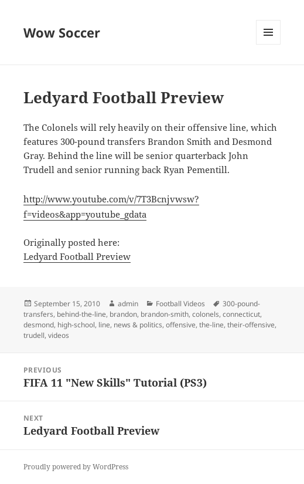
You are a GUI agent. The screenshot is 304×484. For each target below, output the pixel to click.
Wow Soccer (61, 32)
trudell (34, 335)
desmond (38, 325)
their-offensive (251, 325)
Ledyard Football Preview (77, 256)
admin (128, 304)
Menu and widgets (269, 44)
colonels (205, 314)
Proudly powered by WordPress (75, 467)
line (104, 325)
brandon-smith (165, 314)
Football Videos (180, 304)
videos (58, 335)
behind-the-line (81, 314)
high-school (76, 325)
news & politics (138, 325)
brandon (123, 314)
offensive (181, 325)
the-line (211, 325)
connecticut (241, 314)
